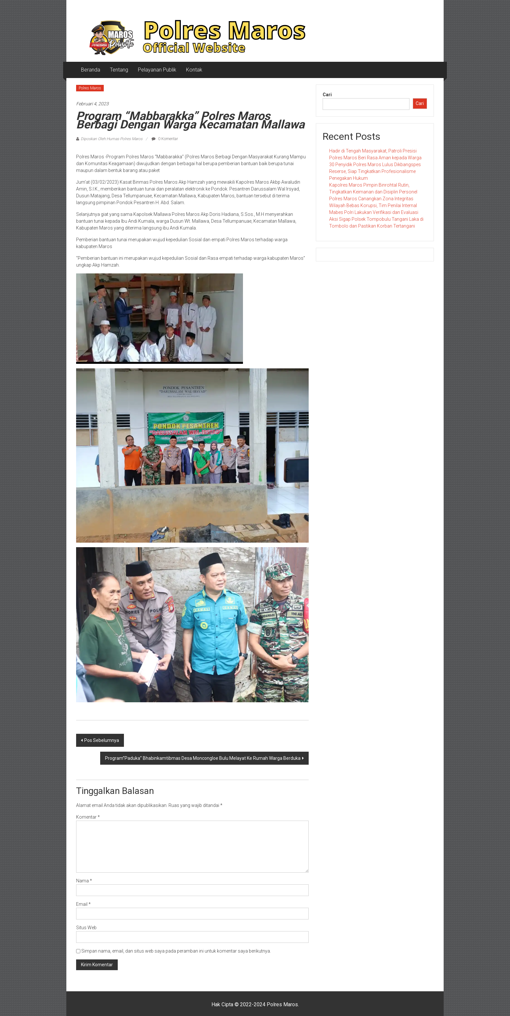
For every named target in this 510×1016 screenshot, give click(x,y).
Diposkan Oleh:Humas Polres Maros (111, 139)
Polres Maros (90, 88)
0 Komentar (165, 139)
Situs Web (86, 927)
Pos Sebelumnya (101, 740)
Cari (327, 94)
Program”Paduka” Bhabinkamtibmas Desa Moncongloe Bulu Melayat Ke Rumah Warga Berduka (203, 758)
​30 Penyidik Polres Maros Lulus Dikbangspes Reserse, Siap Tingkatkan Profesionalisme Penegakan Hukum (375, 171)
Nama (84, 880)
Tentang (119, 70)
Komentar (88, 817)
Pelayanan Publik (157, 70)
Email (83, 904)
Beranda (90, 70)
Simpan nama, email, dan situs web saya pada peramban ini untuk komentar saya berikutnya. (176, 951)
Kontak (194, 70)
